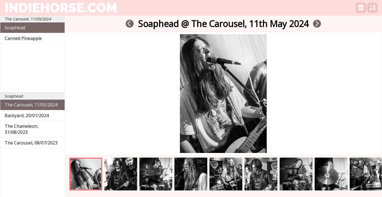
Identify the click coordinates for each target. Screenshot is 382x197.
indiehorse (60, 7)
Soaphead (15, 28)
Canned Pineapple (23, 38)
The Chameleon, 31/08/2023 (21, 129)
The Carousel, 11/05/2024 (31, 105)
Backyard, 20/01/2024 (27, 115)
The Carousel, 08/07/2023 (31, 143)
